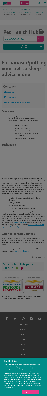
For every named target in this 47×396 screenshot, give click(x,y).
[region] (23, 377)
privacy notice (8, 383)
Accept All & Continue (30, 392)
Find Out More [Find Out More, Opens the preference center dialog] (13, 392)
